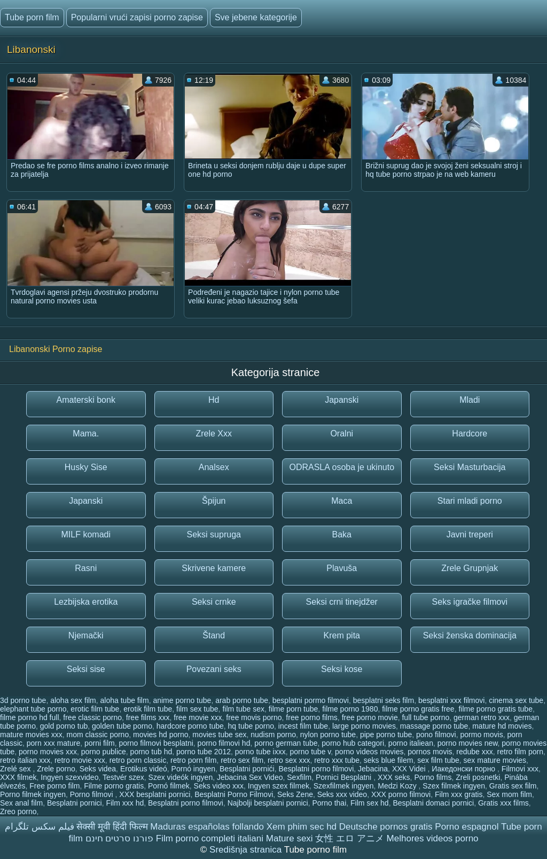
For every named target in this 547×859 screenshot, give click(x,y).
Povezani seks (213, 669)
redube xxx (474, 751)
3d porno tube (23, 700)
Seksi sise (86, 669)
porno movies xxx (48, 751)
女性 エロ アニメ (349, 838)
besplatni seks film (383, 700)
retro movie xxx (79, 760)
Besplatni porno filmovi (316, 768)
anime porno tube (182, 700)
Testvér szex (123, 777)
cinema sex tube (516, 700)
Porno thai (329, 803)
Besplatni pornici (74, 803)
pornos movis (430, 751)
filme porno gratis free (418, 709)
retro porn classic (138, 760)
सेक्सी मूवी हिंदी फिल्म (111, 827)
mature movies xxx (31, 734)
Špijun (213, 500)
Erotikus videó (143, 768)
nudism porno (273, 734)
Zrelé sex (16, 768)
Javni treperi (470, 534)
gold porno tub (64, 726)
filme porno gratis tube (495, 709)
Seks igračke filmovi (469, 601)
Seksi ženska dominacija (470, 635)
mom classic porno (97, 734)
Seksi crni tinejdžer (342, 601)
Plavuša (341, 568)
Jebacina (373, 768)
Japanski (341, 399)
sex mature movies (495, 760)
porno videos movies (369, 751)
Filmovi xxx (520, 768)
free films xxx (148, 717)
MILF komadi (86, 534)
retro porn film (193, 760)
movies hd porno (161, 734)
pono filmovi (436, 734)
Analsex (214, 467)
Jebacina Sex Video (250, 777)
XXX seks (394, 777)
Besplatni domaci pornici (433, 803)
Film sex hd (369, 803)
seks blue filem (388, 760)
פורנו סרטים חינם (119, 838)
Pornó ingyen (193, 768)
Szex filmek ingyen (454, 786)
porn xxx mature (53, 743)
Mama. (86, 433)
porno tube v (310, 751)
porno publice (103, 751)
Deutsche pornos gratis (386, 827)
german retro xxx (482, 717)
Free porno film (54, 786)
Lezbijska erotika (86, 601)
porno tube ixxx (260, 751)
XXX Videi (410, 768)
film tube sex (243, 709)
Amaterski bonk (86, 399)
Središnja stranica (246, 850)
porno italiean (410, 743)
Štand (213, 635)
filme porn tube (293, 709)
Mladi (469, 399)
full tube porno (425, 717)
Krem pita (342, 635)
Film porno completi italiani (209, 838)
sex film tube (438, 760)
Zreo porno (18, 811)
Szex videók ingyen (181, 777)
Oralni (341, 433)
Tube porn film (32, 17)
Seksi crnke (214, 601)
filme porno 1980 (350, 709)
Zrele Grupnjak (469, 568)
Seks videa (98, 768)
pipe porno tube (386, 734)
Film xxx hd (125, 803)
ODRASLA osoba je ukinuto (341, 467)
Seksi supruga (214, 534)
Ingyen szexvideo (69, 777)
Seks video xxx (219, 786)
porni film (99, 743)
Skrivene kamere (214, 568)
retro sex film (242, 760)
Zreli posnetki (478, 777)
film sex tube (197, 709)
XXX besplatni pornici (154, 794)
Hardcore (469, 433)
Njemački (86, 635)
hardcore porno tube (190, 726)
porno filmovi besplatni (156, 743)
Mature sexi (289, 838)
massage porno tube (434, 726)
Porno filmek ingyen (33, 794)
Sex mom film (509, 794)
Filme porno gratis (114, 786)
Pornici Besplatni (344, 777)
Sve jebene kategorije (256, 17)
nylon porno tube (328, 734)
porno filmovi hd (224, 743)
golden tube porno (122, 726)
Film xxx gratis (458, 794)
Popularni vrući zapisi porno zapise (137, 17)
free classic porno (92, 717)
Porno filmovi (92, 794)
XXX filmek (18, 777)
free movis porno (254, 717)
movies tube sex (219, 734)
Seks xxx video (342, 794)
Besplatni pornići (247, 768)
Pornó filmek (169, 786)
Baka (341, 534)
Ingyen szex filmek (278, 786)
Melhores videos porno (433, 838)
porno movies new (467, 743)
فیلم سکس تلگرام (39, 827)
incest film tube (303, 726)
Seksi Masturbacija (469, 467)
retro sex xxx (289, 760)
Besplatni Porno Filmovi (233, 794)
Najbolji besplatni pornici (268, 803)
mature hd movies (502, 726)
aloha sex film (73, 700)
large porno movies (364, 726)
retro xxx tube (337, 760)
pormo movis (481, 734)
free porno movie (370, 717)
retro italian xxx (25, 760)
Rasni (86, 568)
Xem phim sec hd (302, 827)
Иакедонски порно (464, 768)
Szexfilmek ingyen (344, 786)
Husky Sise (86, 467)
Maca (341, 500)
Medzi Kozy (398, 786)
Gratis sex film (513, 786)
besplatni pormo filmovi (310, 700)
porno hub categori (353, 743)
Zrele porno (56, 768)
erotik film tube (147, 709)
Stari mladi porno (469, 500)
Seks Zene (295, 794)
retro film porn (520, 751)
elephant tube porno (33, 709)
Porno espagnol (466, 827)
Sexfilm (299, 777)
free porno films (311, 717)
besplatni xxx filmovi (451, 700)
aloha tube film (124, 700)
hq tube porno (251, 726)
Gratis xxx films (503, 803)
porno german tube (285, 743)
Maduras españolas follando (207, 827)
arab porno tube (241, 700)
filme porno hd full (29, 717)
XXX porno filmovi (401, 794)
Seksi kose (341, 669)
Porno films (432, 777)
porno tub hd (151, 751)
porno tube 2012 (203, 751)
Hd (213, 399)
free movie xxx (198, 717)
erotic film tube (95, 709)
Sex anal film (21, 803)
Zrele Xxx (214, 433)
